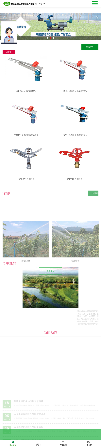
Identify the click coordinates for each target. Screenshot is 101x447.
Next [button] (97, 18)
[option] (50, 26)
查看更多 (90, 47)
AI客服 (8, 52)
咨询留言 (63, 443)
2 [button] (50, 38)
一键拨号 (38, 443)
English (42, 3)
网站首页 (12, 443)
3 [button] (53, 38)
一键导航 (88, 443)
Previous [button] (4, 18)
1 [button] (47, 38)
